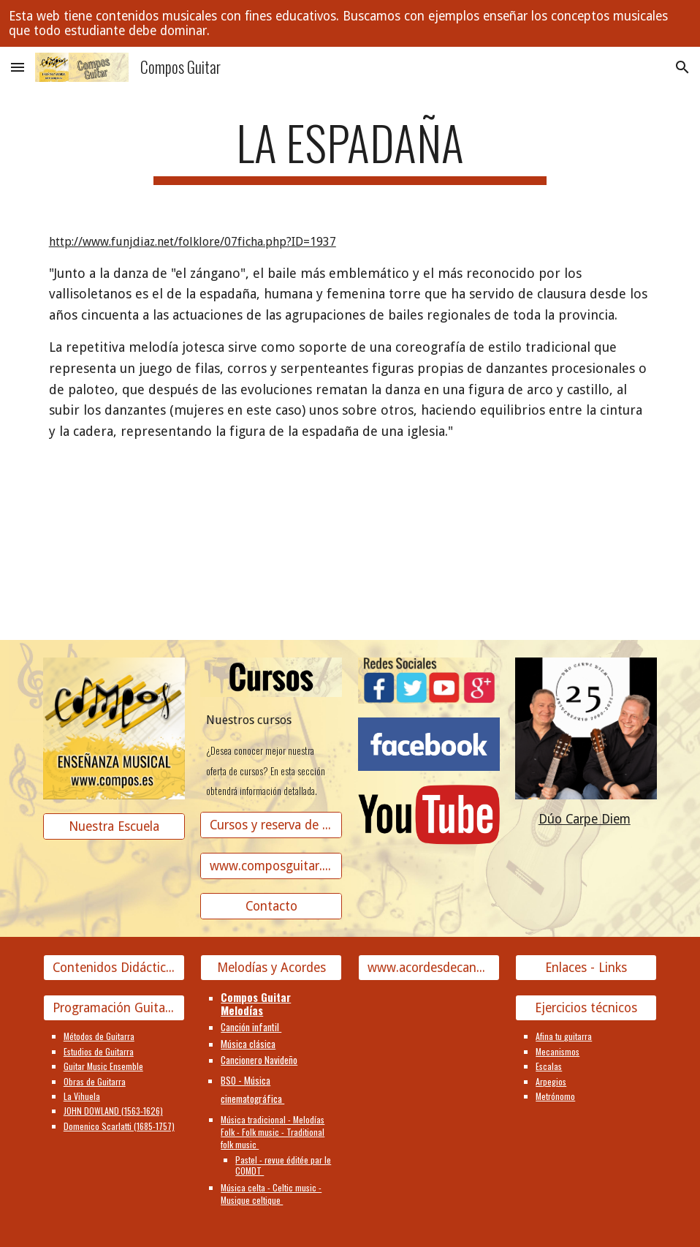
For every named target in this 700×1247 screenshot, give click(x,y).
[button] (17, 67)
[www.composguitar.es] (271, 865)
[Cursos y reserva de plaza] (271, 825)
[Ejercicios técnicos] (586, 1008)
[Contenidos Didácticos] (114, 968)
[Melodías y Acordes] (271, 968)
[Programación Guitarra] (114, 1008)
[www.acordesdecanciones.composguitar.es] (429, 968)
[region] (350, 23)
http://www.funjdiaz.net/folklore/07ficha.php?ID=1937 (192, 242)
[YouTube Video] (166, 552)
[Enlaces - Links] (586, 968)
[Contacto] (271, 906)
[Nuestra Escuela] (114, 827)
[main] (350, 149)
